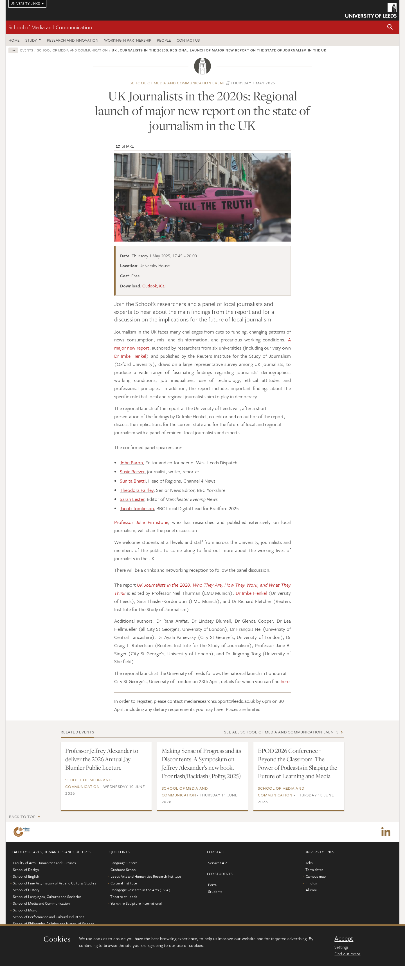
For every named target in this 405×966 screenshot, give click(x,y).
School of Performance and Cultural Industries (48, 917)
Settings (341, 947)
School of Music (25, 910)
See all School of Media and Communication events (281, 732)
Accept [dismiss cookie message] (343, 938)
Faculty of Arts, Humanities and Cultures (44, 863)
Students (215, 891)
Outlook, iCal (153, 286)
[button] (390, 27)
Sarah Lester (132, 499)
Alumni (311, 890)
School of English (26, 876)
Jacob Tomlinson (137, 508)
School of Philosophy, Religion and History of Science (53, 923)
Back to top (22, 816)
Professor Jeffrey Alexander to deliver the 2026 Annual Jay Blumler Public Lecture (101, 759)
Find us (311, 883)
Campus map (316, 876)
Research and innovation (72, 40)
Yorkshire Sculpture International (136, 903)
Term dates (314, 869)
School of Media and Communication (50, 27)
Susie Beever (132, 471)
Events (26, 50)
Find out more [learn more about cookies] (347, 954)
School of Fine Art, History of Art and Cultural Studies (54, 883)
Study (31, 40)
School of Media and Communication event (177, 83)
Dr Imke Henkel (130, 355)
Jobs (308, 863)
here (285, 681)
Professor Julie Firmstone (141, 522)
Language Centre (124, 863)
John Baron (131, 462)
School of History (26, 890)
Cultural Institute (124, 883)
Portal (212, 885)
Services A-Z (217, 863)
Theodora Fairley (137, 490)
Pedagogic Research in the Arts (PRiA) (140, 890)
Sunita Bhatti (133, 480)
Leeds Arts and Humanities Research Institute (146, 876)
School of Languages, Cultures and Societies (47, 896)
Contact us (188, 40)
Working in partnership (127, 40)
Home (14, 40)
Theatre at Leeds (123, 896)
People (164, 40)
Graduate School (123, 869)
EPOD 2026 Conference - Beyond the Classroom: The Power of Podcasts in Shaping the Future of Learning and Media (297, 763)
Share (128, 146)
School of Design (26, 869)
